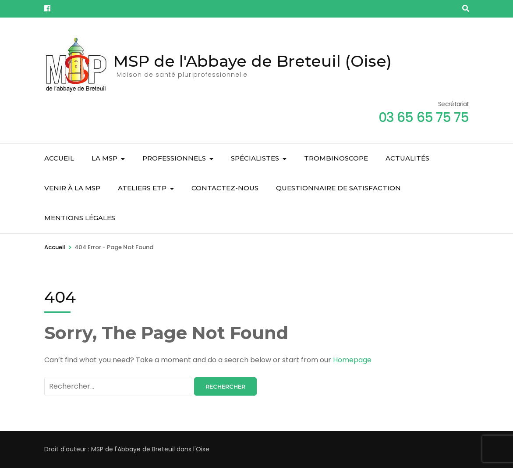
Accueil (59, 158)
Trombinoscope (336, 158)
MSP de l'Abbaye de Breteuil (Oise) (252, 61)
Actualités (407, 158)
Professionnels (174, 158)
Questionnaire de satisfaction (338, 188)
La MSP (104, 158)
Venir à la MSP (72, 188)
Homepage (352, 360)
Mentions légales (79, 218)
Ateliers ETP (142, 188)
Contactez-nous (224, 188)
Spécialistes (255, 158)
